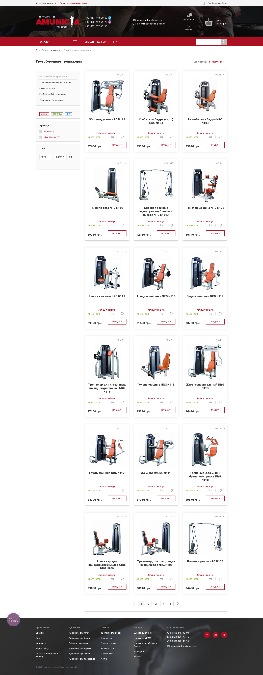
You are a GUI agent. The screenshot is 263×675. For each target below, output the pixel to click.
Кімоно (137, 656)
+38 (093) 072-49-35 (96, 26)
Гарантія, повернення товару (74, 3)
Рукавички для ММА (79, 633)
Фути (104, 659)
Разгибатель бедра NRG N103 (205, 121)
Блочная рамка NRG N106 (205, 561)
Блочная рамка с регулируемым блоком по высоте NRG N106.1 (156, 211)
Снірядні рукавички (78, 643)
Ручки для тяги (47, 88)
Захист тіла (107, 653)
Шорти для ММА (142, 638)
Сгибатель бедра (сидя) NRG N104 (156, 121)
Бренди (89, 42)
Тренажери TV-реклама (51, 100)
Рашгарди (139, 651)
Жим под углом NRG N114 (107, 119)
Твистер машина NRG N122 (205, 207)
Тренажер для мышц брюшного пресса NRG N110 (205, 476)
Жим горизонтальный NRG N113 (205, 386)
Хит (68, 114)
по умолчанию (216, 62)
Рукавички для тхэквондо (82, 659)
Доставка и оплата (46, 3)
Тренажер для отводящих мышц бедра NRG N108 (156, 563)
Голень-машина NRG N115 (156, 384)
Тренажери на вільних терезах (55, 82)
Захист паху (107, 638)
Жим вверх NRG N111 (156, 472)
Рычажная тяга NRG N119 (107, 296)
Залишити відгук (106, 133)
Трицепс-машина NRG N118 (156, 296)
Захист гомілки (109, 643)
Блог (38, 638)
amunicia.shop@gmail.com (150, 20)
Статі (116, 42)
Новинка (57, 114)
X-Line (49, 131)
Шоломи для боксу (111, 633)
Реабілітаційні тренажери (52, 94)
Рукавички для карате (80, 648)
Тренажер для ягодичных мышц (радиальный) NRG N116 (107, 388)
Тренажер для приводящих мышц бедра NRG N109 (107, 565)
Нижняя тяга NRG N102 (107, 207)
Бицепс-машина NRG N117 (205, 296)
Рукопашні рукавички (79, 653)
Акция (44, 114)
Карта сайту (42, 648)
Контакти (103, 42)
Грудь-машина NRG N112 (107, 472)
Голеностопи (107, 648)
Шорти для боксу (143, 633)
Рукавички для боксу (79, 638)
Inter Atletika (52, 137)
